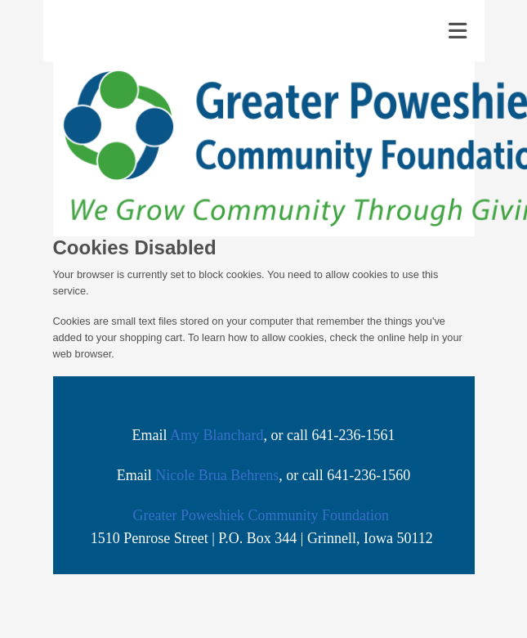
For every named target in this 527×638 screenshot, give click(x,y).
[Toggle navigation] (458, 31)
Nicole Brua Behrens (217, 475)
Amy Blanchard (216, 435)
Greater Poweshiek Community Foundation (261, 515)
